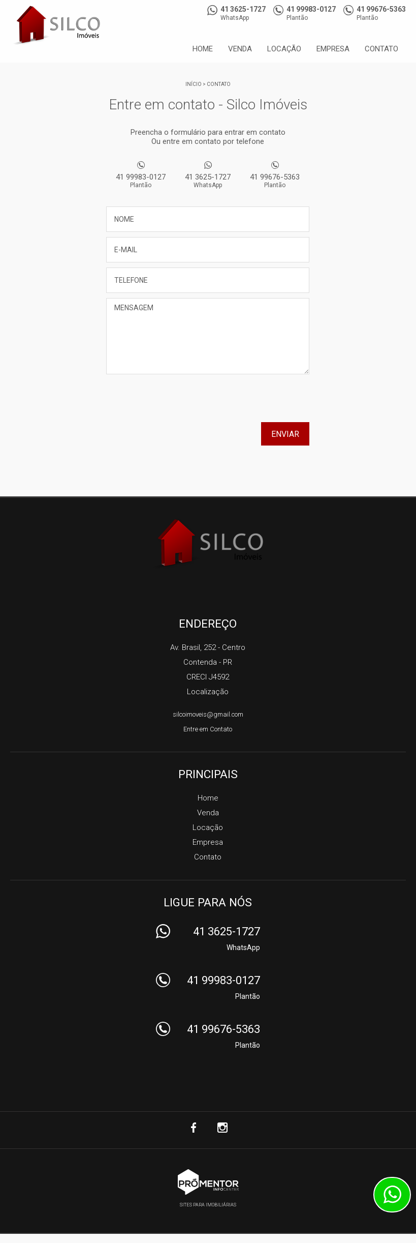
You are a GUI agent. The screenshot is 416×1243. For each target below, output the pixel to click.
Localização (208, 691)
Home (203, 48)
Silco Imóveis (208, 543)
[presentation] (244, 402)
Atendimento (392, 1194)
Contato (381, 48)
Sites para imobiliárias (208, 1204)
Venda (240, 48)
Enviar (285, 434)
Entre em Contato (207, 729)
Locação (284, 48)
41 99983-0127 (140, 180)
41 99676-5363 (274, 180)
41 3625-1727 (207, 180)
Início (193, 84)
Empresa (332, 48)
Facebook (194, 1127)
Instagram (222, 1127)
